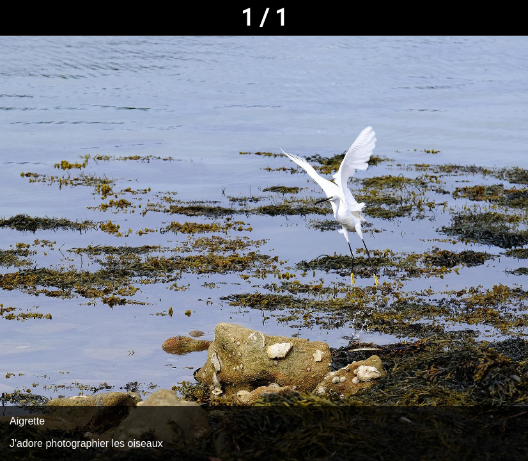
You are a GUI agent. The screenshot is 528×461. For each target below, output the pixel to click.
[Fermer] (18, 18)
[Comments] (510, 18)
